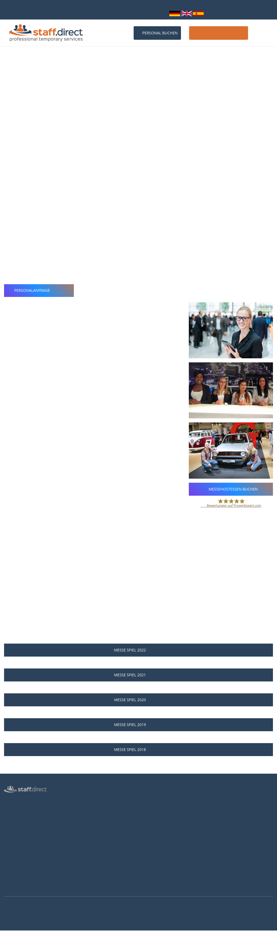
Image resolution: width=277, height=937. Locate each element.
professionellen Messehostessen (182, 151)
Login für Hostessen (20, 839)
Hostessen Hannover (90, 863)
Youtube (220, 840)
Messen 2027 (84, 816)
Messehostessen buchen (231, 489)
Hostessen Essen (87, 871)
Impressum (13, 870)
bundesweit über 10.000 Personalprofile (38, 6)
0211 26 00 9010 (90, 13)
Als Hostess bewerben (161, 830)
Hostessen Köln (86, 839)
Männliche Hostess (19, 831)
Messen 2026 (84, 808)
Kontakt (262, 32)
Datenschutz (14, 847)
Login (159, 13)
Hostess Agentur (17, 799)
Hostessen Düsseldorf (91, 847)
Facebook (221, 825)
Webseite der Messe (45, 121)
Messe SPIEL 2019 (138, 724)
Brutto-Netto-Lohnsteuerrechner (169, 838)
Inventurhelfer (16, 823)
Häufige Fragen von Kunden (96, 824)
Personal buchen (157, 32)
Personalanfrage (38, 290)
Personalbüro (15, 807)
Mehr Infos (7, 934)
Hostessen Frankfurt (90, 855)
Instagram (222, 833)
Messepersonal (16, 815)
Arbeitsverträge (16, 886)
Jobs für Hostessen (158, 808)
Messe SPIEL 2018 (138, 749)
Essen (19, 110)
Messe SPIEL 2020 (138, 699)
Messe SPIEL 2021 (138, 674)
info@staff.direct (129, 13)
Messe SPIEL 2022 (138, 650)
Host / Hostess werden (219, 32)
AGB (7, 862)
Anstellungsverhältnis (160, 800)
